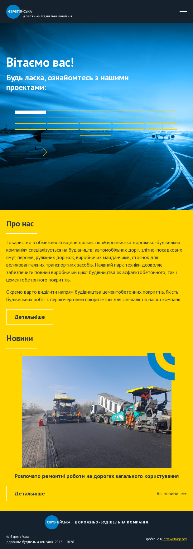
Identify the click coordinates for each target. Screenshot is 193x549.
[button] (30, 114)
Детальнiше (30, 316)
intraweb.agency (174, 539)
